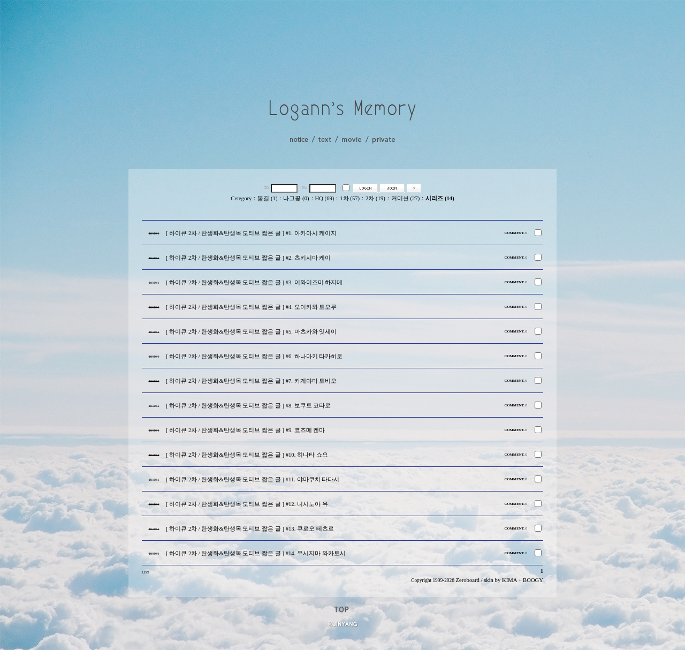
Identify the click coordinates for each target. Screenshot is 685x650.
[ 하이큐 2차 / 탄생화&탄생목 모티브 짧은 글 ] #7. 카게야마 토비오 (251, 381)
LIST (145, 572)
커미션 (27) (405, 198)
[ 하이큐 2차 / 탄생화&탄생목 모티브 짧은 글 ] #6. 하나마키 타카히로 (254, 356)
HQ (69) (324, 198)
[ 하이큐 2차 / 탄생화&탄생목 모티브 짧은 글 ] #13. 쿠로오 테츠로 (250, 529)
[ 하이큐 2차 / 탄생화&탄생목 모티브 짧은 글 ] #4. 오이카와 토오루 (251, 307)
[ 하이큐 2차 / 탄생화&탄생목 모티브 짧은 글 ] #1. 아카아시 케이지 (251, 233)
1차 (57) (350, 198)
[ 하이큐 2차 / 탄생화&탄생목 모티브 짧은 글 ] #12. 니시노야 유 (247, 504)
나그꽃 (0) (296, 198)
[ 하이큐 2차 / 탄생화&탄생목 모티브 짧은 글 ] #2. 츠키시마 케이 (248, 258)
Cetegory (241, 198)
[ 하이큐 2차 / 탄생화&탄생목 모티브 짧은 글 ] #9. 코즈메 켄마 (245, 430)
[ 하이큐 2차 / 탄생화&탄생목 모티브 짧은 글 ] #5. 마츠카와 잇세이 (251, 332)
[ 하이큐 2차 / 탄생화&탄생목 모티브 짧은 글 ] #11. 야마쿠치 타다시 (252, 479)
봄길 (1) (267, 198)
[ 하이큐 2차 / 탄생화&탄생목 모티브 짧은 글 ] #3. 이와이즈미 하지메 (254, 282)
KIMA (509, 580)
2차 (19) (375, 198)
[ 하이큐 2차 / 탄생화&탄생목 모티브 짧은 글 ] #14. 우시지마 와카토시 (256, 553)
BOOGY (533, 580)
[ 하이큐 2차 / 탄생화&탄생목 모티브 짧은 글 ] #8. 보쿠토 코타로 (248, 406)
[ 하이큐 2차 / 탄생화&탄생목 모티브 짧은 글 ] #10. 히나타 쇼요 (247, 455)
